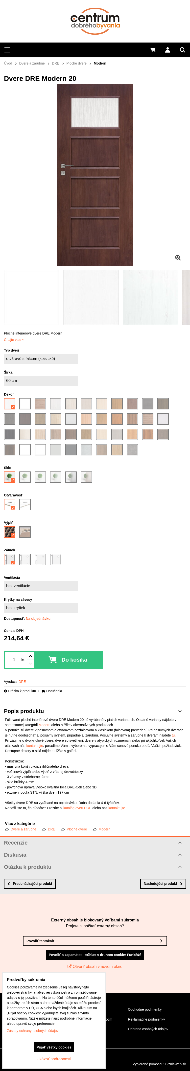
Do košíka (74, 660)
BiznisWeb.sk (175, 1064)
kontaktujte (34, 746)
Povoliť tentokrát (40, 941)
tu (173, 735)
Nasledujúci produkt (163, 884)
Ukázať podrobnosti (54, 1059)
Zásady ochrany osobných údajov (33, 1031)
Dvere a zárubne (23, 829)
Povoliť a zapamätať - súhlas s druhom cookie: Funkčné (95, 955)
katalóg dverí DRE (77, 808)
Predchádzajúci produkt (29, 884)
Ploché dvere (77, 829)
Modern (44, 725)
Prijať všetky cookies (54, 1047)
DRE (51, 829)
